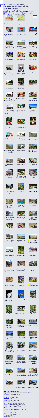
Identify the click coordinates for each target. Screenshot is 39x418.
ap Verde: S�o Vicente (6, 400)
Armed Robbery (5, 412)
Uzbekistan (15, 4)
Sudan (4, 416)
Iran (8, 4)
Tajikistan (9, 9)
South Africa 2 (6, 405)
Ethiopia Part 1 (5, 414)
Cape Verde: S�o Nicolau (6, 397)
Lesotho (16, 406)
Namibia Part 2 (5, 403)
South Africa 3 (6, 406)
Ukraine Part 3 (5, 12)
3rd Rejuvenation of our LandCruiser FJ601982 (8, 13)
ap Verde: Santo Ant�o (6, 399)
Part (5, 10)
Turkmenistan (4, 4)
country (6, 34)
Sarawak (22, 12)
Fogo (5, 395)
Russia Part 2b (5, 11)
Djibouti (12, 414)
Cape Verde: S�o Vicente (6, 398)
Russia (9, 12)
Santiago (6, 394)
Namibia (11, 404)
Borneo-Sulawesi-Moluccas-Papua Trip (7, 14)
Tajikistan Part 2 (5, 8)
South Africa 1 (6, 404)
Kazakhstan (15, 9)
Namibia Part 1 (5, 401)
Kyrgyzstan (13, 8)
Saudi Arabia (11, 5)
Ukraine (21, 11)
